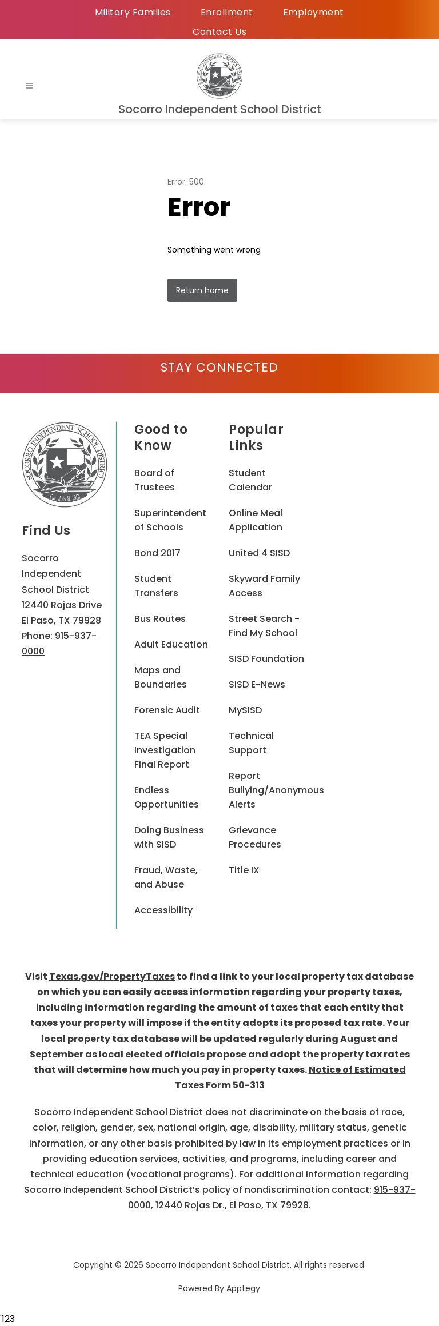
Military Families (133, 12)
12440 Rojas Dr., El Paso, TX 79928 (232, 1205)
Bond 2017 (157, 553)
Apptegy (243, 1288)
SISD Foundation (266, 658)
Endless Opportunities (166, 797)
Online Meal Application (255, 520)
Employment (313, 12)
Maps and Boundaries (160, 677)
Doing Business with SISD (169, 837)
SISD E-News (257, 684)
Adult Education (171, 644)
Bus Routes (160, 618)
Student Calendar (250, 480)
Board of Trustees (154, 480)
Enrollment (227, 12)
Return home (202, 290)
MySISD (245, 710)
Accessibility (163, 910)
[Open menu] (29, 86)
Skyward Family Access (264, 586)
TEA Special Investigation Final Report (164, 750)
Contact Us (219, 31)
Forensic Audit (167, 710)
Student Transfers (156, 586)
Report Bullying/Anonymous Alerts (276, 790)
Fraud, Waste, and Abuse (166, 877)
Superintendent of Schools (170, 520)
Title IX (244, 870)
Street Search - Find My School (264, 626)
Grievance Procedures (255, 837)
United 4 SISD (259, 553)
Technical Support (251, 743)
